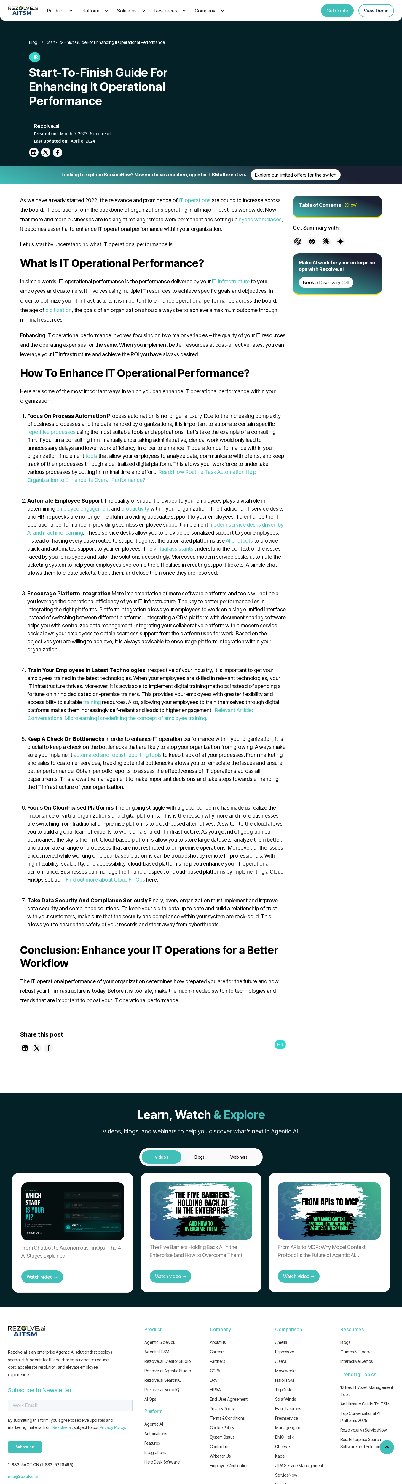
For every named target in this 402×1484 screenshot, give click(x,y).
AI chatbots (239, 541)
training (92, 702)
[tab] (161, 1157)
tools (91, 456)
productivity (135, 509)
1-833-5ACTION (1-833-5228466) (41, 1464)
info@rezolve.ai (23, 1476)
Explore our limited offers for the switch (295, 175)
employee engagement (83, 509)
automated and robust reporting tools (118, 755)
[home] (23, 10)
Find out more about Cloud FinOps (105, 880)
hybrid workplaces (260, 219)
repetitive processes (51, 432)
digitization (58, 310)
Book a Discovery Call (326, 282)
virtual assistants (173, 549)
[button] (59, 11)
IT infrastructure (231, 281)
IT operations (194, 200)
